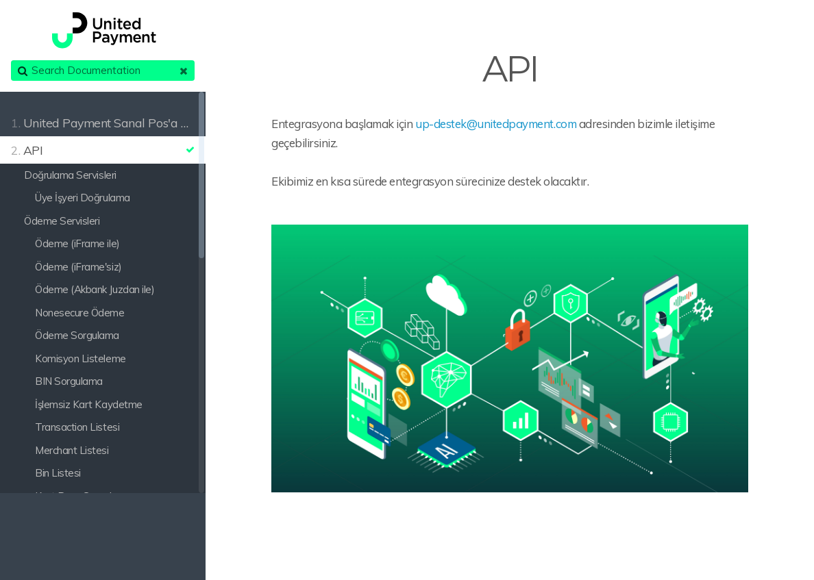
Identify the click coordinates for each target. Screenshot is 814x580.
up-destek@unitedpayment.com (495, 123)
